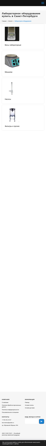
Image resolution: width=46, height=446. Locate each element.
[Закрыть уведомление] (45, 441)
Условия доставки (30, 408)
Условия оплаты (29, 405)
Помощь (27, 402)
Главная (4, 21)
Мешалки (8, 72)
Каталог (10, 21)
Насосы (8, 99)
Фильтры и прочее (12, 126)
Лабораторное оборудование (23, 21)
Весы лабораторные (13, 45)
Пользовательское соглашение (10, 412)
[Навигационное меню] (42, 3)
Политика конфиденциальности (10, 409)
